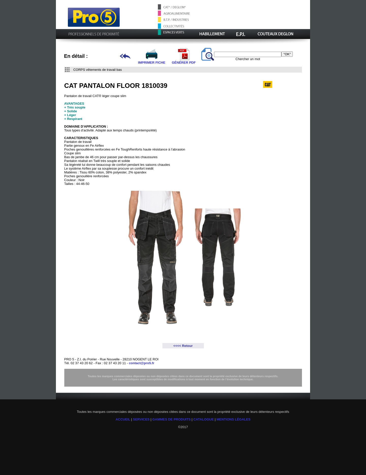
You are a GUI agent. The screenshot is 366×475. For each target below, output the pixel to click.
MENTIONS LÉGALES (234, 419)
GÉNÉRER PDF (184, 61)
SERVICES (141, 419)
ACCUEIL (123, 419)
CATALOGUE (203, 419)
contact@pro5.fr (141, 363)
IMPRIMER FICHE (151, 61)
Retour (187, 346)
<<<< (177, 346)
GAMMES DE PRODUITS (171, 419)
